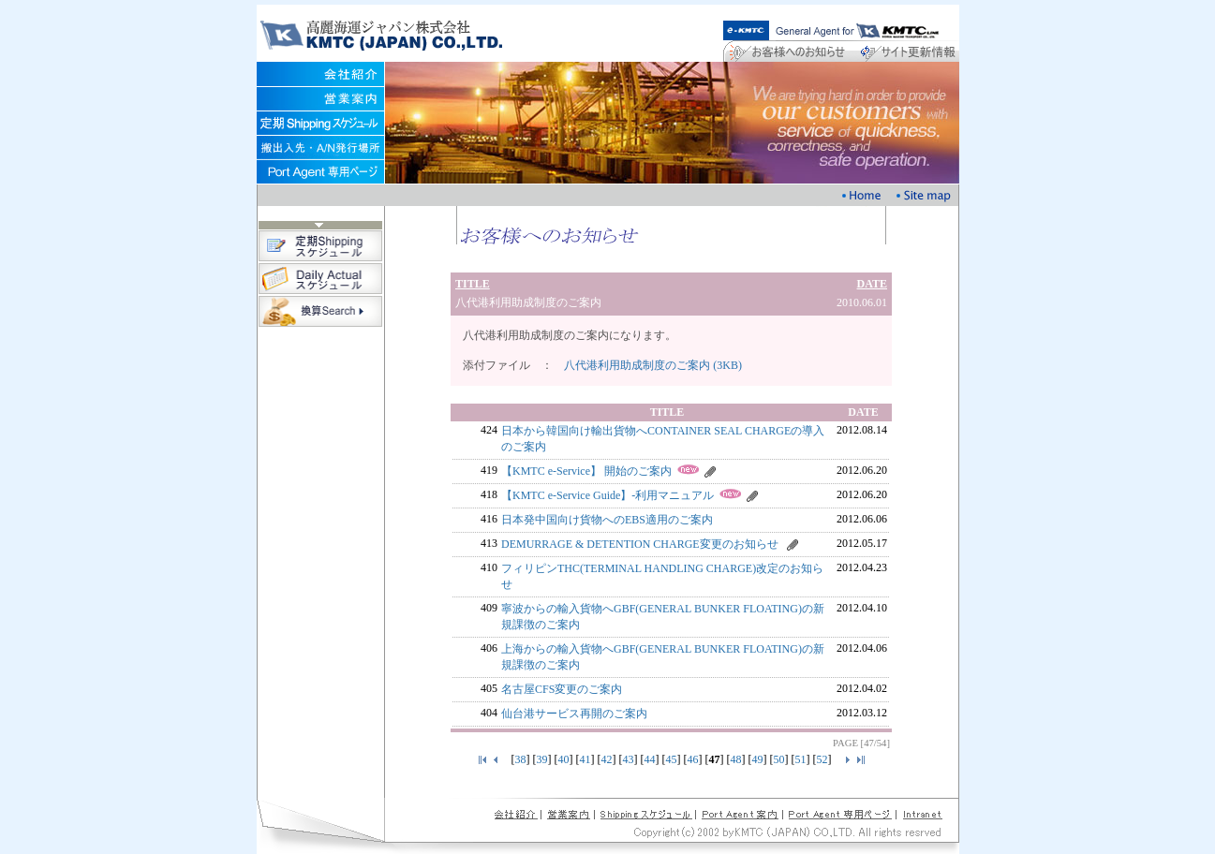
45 (671, 759)
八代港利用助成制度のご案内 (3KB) (653, 365)
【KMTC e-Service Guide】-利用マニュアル (607, 495)
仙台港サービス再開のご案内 (574, 713)
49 (757, 759)
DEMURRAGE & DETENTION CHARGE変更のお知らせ (639, 544)
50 (779, 759)
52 (822, 759)
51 (801, 759)
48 (736, 759)
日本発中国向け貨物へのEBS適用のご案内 (607, 519)
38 (520, 759)
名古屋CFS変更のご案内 (561, 689)
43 (628, 759)
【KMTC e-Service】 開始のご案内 (586, 471)
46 (693, 759)
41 (585, 759)
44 (650, 759)
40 (564, 759)
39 (542, 759)
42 (607, 759)
